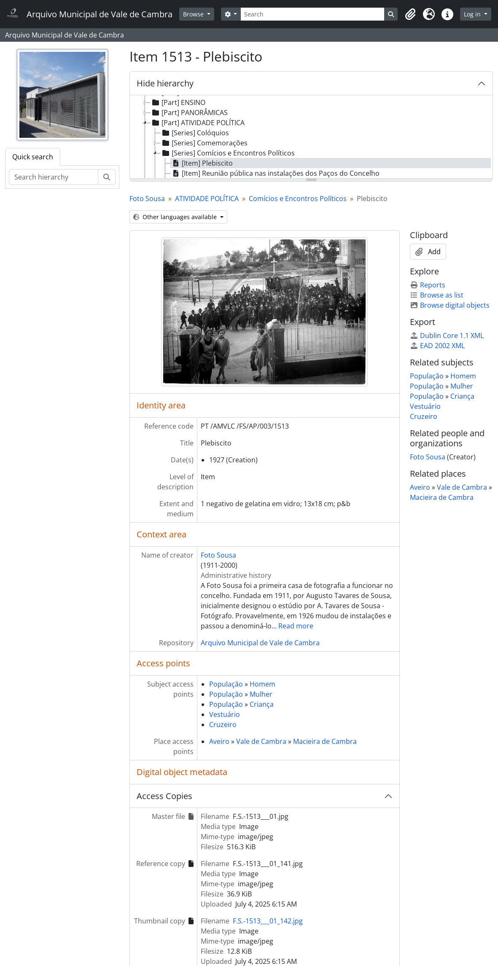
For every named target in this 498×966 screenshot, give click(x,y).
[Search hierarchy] (53, 177)
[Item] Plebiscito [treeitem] (202, 163)
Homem (262, 684)
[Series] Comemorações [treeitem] (204, 143)
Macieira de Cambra (325, 741)
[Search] (312, 14)
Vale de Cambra (261, 741)
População (226, 684)
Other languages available (175, 217)
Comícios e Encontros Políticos (298, 198)
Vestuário (224, 714)
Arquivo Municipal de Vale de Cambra (260, 642)
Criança (262, 704)
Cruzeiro (223, 724)
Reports (427, 285)
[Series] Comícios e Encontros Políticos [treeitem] (228, 153)
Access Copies (164, 796)
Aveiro (219, 741)
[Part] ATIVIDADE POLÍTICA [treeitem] (198, 123)
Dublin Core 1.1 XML (447, 335)
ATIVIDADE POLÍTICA (207, 198)
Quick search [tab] (32, 156)
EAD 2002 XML (437, 345)
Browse (194, 14)
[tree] (311, 137)
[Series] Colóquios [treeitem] (195, 133)
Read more (295, 626)
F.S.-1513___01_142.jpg (268, 921)
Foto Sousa (147, 198)
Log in (473, 14)
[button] (410, 14)
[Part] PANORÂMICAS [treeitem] (189, 112)
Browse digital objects (450, 305)
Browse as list (436, 295)
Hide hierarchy (165, 83)
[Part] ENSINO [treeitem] (178, 102)
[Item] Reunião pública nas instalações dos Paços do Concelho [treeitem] (275, 173)
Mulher (261, 694)
